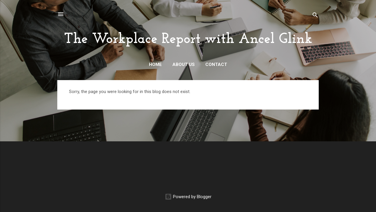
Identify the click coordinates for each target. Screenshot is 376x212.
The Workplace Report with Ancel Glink (188, 39)
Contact (216, 64)
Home (155, 64)
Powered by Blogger (188, 196)
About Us (183, 64)
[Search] (315, 16)
